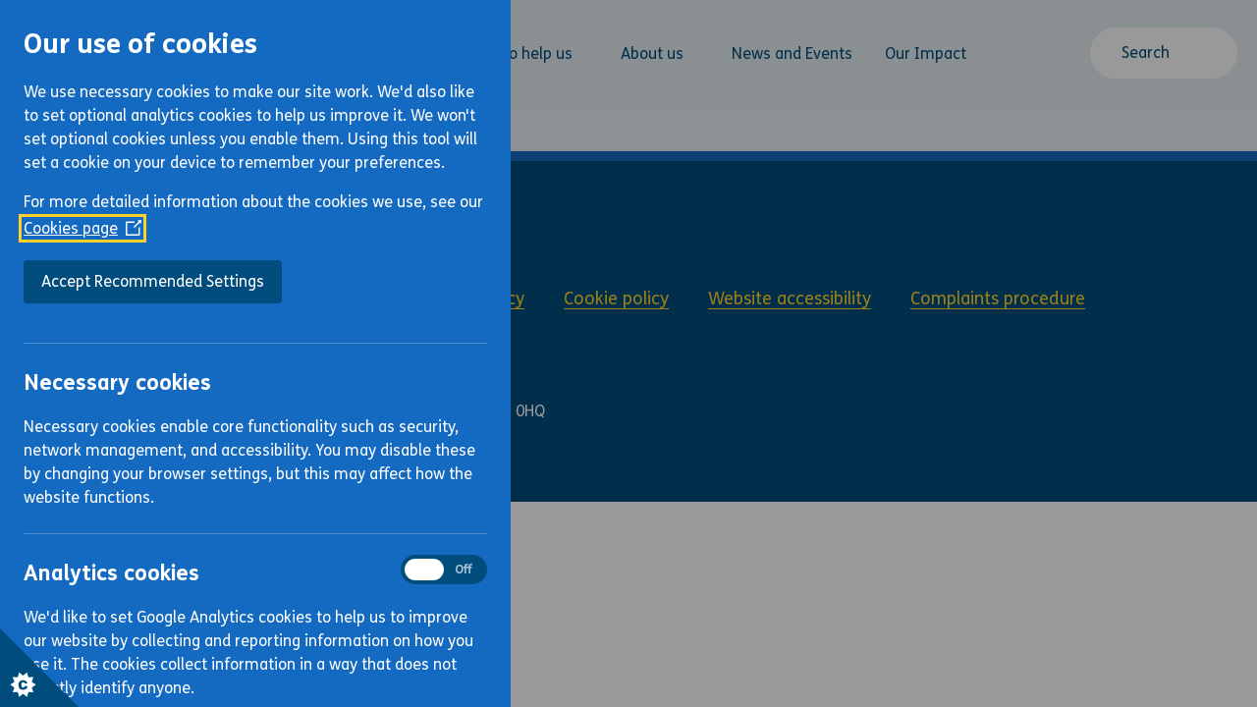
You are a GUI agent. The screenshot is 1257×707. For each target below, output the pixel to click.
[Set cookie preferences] (39, 667)
